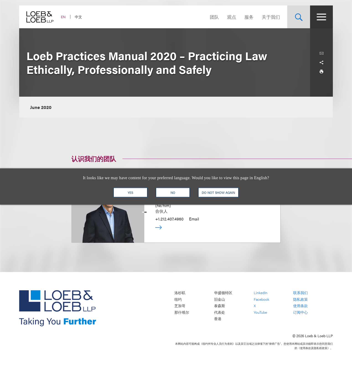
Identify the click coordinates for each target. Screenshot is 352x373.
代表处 (219, 312)
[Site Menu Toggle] (321, 16)
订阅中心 (300, 312)
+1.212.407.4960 (169, 219)
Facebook (261, 299)
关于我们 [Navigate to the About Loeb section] (271, 16)
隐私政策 (300, 299)
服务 (249, 16)
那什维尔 (181, 312)
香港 (217, 318)
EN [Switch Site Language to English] (63, 16)
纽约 (178, 299)
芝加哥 (179, 305)
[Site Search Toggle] (298, 16)
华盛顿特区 (223, 292)
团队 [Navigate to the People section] (214, 16)
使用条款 (300, 305)
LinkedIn (260, 292)
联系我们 (300, 292)
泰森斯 (219, 305)
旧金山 (219, 299)
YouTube (260, 312)
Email (194, 219)
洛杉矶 (179, 292)
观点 (231, 16)
